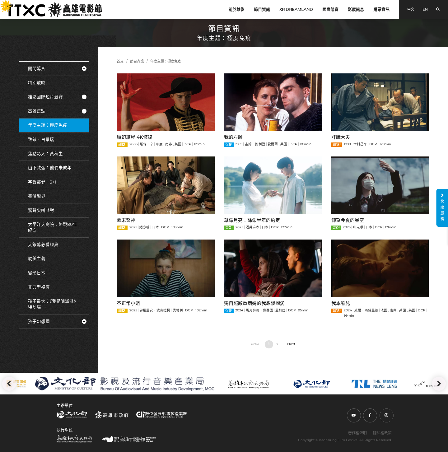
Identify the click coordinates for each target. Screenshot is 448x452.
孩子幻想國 (57, 321)
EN (425, 9)
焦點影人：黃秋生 (45, 153)
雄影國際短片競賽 (57, 96)
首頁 (120, 61)
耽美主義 (36, 258)
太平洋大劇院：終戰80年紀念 (52, 227)
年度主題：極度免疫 (47, 125)
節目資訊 (262, 9)
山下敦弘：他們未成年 (50, 167)
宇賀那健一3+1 (42, 181)
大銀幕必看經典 (43, 244)
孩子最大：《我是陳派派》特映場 (53, 304)
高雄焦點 (57, 111)
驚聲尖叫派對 (41, 210)
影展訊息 (356, 9)
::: (2, 3)
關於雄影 (236, 9)
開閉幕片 (57, 68)
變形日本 (36, 272)
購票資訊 (381, 9)
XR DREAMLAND (296, 9)
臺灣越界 (36, 195)
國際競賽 (330, 9)
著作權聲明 (357, 433)
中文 (410, 9)
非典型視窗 (39, 287)
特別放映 (36, 82)
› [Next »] (291, 344)
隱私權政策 (382, 433)
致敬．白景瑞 (41, 139)
